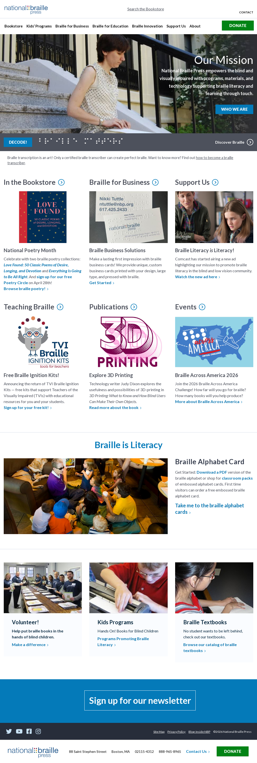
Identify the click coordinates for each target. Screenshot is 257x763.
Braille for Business (72, 27)
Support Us (176, 27)
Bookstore (14, 27)
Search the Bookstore (145, 8)
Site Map (158, 732)
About (195, 27)
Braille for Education (110, 27)
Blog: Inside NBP (199, 732)
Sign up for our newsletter (140, 700)
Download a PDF (212, 472)
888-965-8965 (170, 751)
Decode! (20, 141)
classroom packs (237, 478)
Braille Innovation (147, 27)
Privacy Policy (176, 732)
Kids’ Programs (39, 27)
